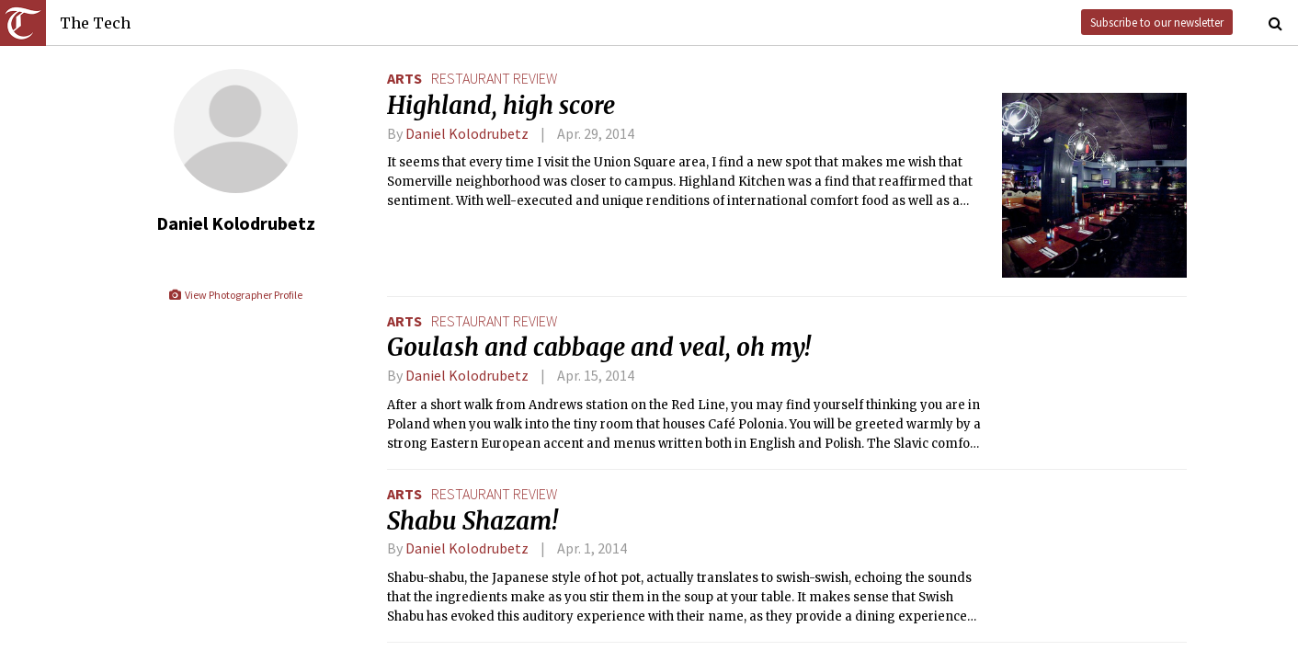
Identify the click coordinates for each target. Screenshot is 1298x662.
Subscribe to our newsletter (1157, 22)
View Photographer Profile (235, 295)
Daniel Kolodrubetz (467, 133)
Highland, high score (501, 105)
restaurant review (494, 78)
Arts (404, 78)
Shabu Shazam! (472, 521)
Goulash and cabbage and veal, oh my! (599, 347)
